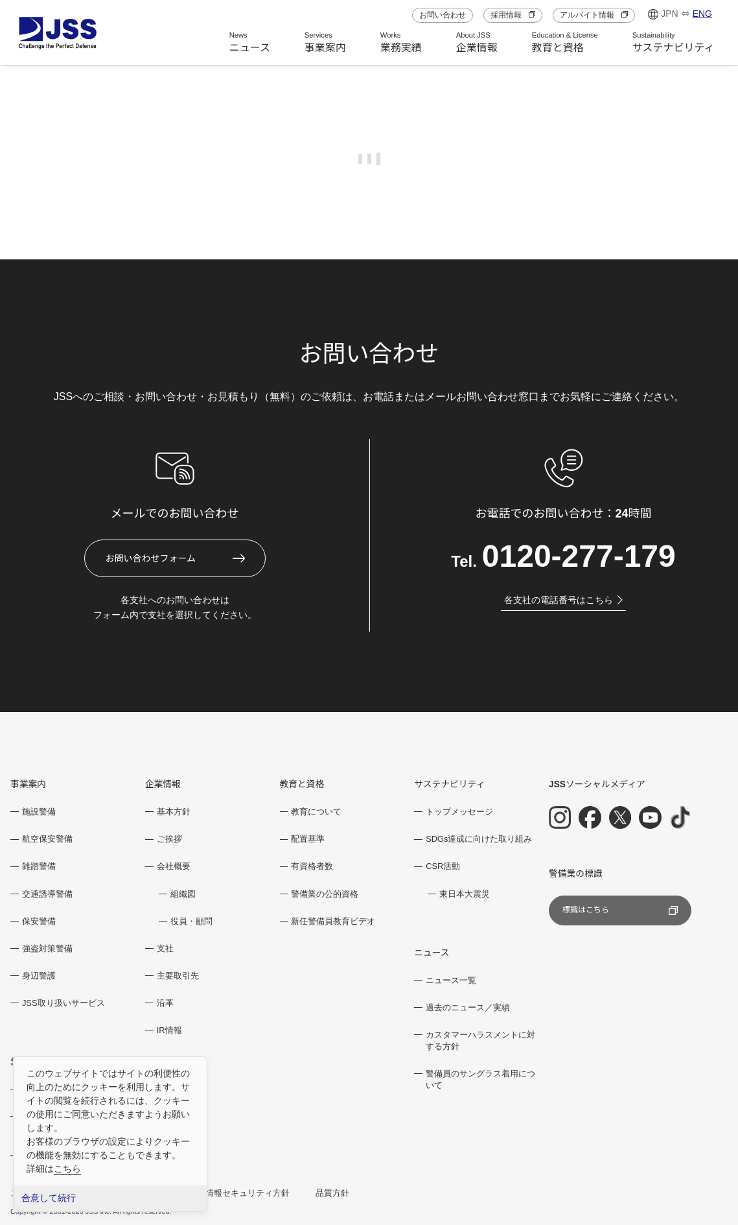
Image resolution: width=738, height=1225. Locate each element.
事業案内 (325, 42)
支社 (165, 948)
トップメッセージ (459, 811)
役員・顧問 (191, 921)
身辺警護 (39, 976)
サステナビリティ (673, 42)
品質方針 (332, 1193)
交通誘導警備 (47, 894)
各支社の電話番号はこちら (563, 600)
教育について (316, 811)
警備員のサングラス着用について (480, 1079)
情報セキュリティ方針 (247, 1193)
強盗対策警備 (47, 948)
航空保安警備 (47, 839)
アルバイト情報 (594, 14)
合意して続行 (48, 1198)
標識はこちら (620, 910)
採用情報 (512, 14)
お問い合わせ (442, 14)
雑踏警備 (39, 866)
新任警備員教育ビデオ (333, 921)
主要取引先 (178, 976)
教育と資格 (565, 42)
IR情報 (169, 1030)
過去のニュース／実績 (468, 1007)
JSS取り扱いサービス (63, 1003)
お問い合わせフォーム (151, 558)
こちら (67, 1168)
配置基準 (308, 839)
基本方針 (173, 811)
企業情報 (477, 42)
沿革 (165, 1003)
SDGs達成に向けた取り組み (479, 839)
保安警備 (39, 921)
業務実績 (401, 42)
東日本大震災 (464, 894)
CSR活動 (443, 866)
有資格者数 (312, 866)
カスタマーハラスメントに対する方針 (480, 1040)
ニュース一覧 (451, 980)
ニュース (249, 42)
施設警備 (39, 811)
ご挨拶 (169, 839)
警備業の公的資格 (324, 894)
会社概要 (173, 866)
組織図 (183, 894)
